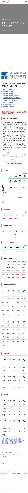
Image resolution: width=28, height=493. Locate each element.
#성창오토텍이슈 (4, 443)
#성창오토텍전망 (13, 439)
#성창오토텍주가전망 (5, 439)
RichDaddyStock (6, 2)
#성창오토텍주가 (17, 438)
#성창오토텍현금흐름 (12, 442)
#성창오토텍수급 (19, 439)
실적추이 (8, 102)
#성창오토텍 (3, 438)
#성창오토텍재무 (11, 441)
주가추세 (8, 93)
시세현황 (8, 91)
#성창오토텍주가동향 (12, 443)
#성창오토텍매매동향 (14, 440)
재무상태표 (8, 104)
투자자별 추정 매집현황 (12, 96)
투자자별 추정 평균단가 (12, 98)
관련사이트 (3, 485)
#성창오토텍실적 (21, 440)
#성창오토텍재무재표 (18, 441)
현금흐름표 (8, 106)
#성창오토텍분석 (19, 442)
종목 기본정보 (9, 89)
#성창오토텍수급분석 (5, 440)
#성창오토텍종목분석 (10, 438)
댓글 (2, 478)
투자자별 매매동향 (10, 100)
